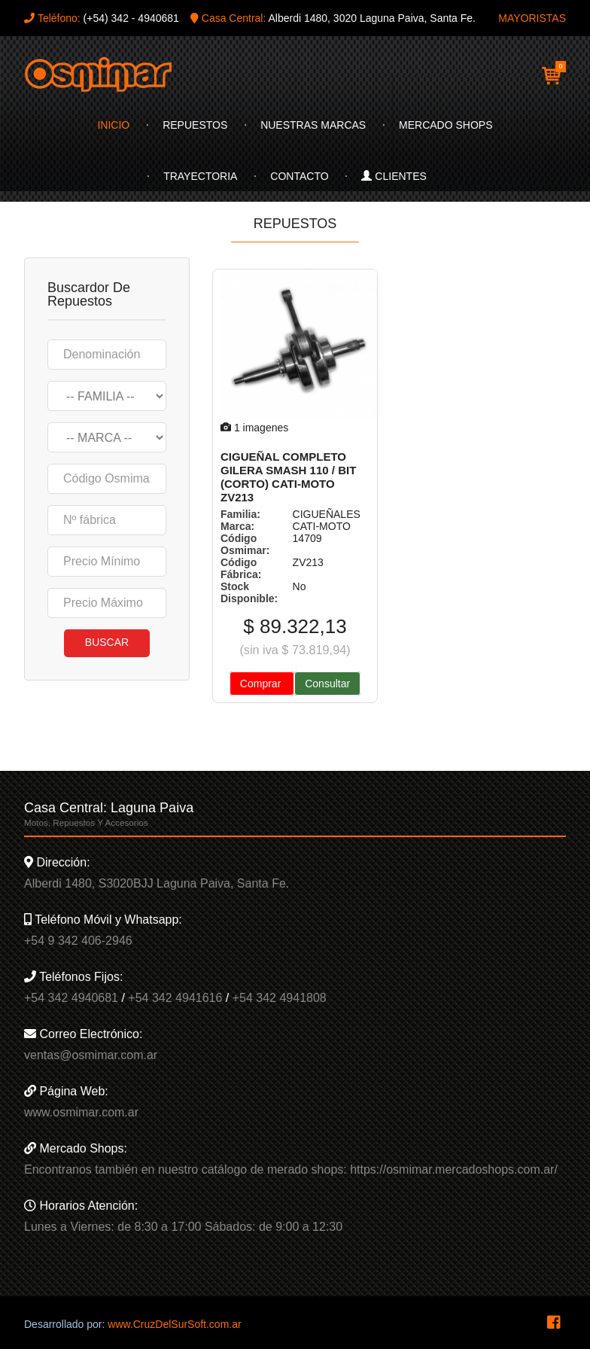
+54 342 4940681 (71, 997)
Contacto (299, 176)
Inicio (113, 125)
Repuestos (195, 125)
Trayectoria (200, 176)
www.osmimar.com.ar (81, 1112)
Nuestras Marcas (313, 125)
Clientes (393, 176)
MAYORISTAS (532, 18)
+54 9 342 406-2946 (78, 940)
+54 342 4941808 (280, 997)
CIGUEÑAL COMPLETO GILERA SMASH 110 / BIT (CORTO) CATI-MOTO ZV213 (288, 477)
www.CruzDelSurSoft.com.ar (174, 1324)
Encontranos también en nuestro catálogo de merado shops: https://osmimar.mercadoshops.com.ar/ (291, 1169)
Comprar (262, 684)
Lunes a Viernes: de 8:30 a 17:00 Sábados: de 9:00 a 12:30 (183, 1226)
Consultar (327, 684)
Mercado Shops (445, 125)
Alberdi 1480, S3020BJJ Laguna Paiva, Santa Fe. (156, 883)
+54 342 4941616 (175, 997)
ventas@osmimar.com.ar (90, 1055)
